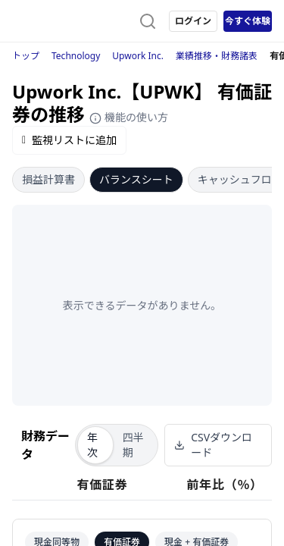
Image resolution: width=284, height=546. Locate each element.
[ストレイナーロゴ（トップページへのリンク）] (72, 21)
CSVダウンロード (213, 445)
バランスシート (136, 179)
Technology (75, 55)
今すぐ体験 (247, 20)
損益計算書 (48, 179)
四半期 (133, 445)
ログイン (193, 20)
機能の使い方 (128, 117)
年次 (92, 445)
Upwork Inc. (138, 55)
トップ (25, 55)
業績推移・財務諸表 (216, 55)
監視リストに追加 (69, 140)
